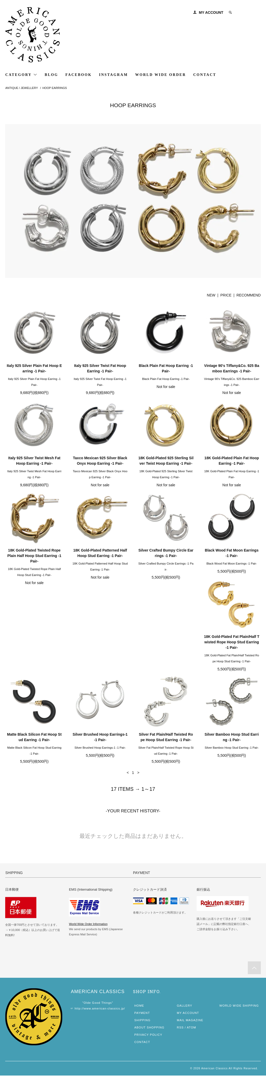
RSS (180, 1032)
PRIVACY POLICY (148, 1040)
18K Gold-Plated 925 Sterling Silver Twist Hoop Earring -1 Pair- (165, 460)
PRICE (225, 295)
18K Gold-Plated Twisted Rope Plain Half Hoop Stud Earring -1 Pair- (34, 555)
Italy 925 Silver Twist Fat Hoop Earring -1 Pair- (100, 368)
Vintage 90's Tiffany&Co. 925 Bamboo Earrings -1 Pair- (231, 368)
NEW (211, 295)
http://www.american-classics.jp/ (100, 1013)
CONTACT (204, 75)
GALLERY (184, 1011)
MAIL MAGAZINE (190, 1025)
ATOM (191, 1032)
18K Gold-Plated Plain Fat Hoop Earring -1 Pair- (231, 460)
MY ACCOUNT (211, 12)
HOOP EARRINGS (54, 87)
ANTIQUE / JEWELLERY (21, 87)
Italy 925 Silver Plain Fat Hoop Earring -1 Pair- (34, 368)
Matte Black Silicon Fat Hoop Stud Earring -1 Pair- (100, 651)
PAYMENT (142, 1018)
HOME (139, 1011)
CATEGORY (21, 75)
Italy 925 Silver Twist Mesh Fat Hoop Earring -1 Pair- (34, 460)
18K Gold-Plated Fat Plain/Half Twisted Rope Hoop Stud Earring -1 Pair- (34, 653)
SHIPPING (142, 1025)
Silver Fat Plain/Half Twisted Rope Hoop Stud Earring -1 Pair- (232, 651)
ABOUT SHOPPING (149, 1032)
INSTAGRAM (113, 75)
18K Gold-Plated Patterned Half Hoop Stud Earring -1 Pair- (100, 553)
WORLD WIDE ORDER (160, 75)
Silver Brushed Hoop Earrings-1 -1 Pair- (166, 651)
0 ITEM (248, 12)
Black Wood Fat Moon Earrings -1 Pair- (232, 553)
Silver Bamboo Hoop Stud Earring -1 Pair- (34, 748)
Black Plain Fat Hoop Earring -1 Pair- (166, 368)
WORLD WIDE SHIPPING (239, 1011)
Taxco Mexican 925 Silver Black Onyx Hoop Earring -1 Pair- (100, 460)
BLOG (51, 75)
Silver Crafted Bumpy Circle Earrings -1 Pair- (166, 553)
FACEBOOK (78, 75)
